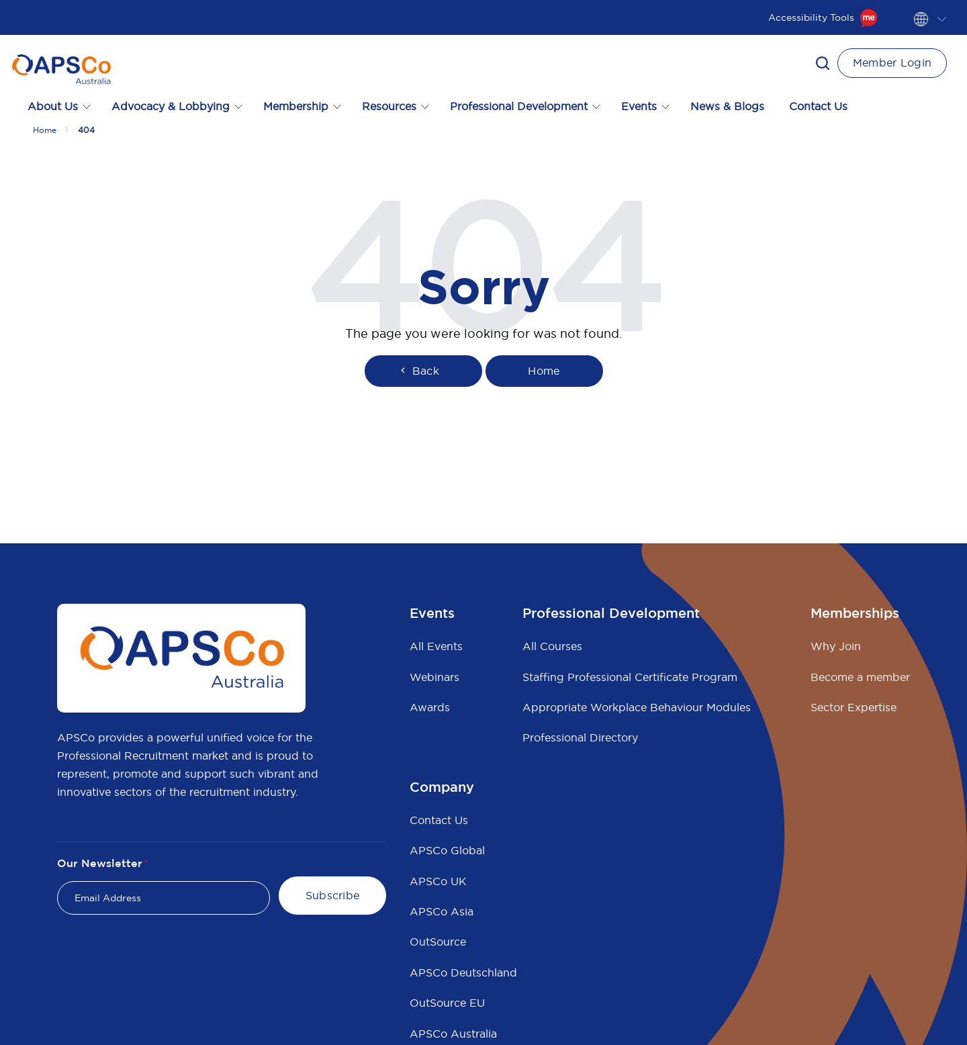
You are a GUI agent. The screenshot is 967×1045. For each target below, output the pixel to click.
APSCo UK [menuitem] (438, 881)
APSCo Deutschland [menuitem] (463, 972)
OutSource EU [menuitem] (447, 1002)
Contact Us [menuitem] (439, 820)
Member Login (892, 62)
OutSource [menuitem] (438, 941)
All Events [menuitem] (436, 646)
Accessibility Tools (823, 17)
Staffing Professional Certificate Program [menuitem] (629, 677)
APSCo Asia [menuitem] (441, 911)
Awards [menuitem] (430, 707)
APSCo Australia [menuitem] (453, 1033)
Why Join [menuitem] (836, 646)
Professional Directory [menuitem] (580, 737)
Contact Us (818, 106)
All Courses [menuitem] (552, 646)
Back (418, 370)
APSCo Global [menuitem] (447, 850)
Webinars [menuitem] (434, 677)
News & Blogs (727, 106)
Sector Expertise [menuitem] (853, 707)
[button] (822, 63)
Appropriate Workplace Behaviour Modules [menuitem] (636, 707)
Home (44, 130)
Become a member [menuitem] (860, 677)
